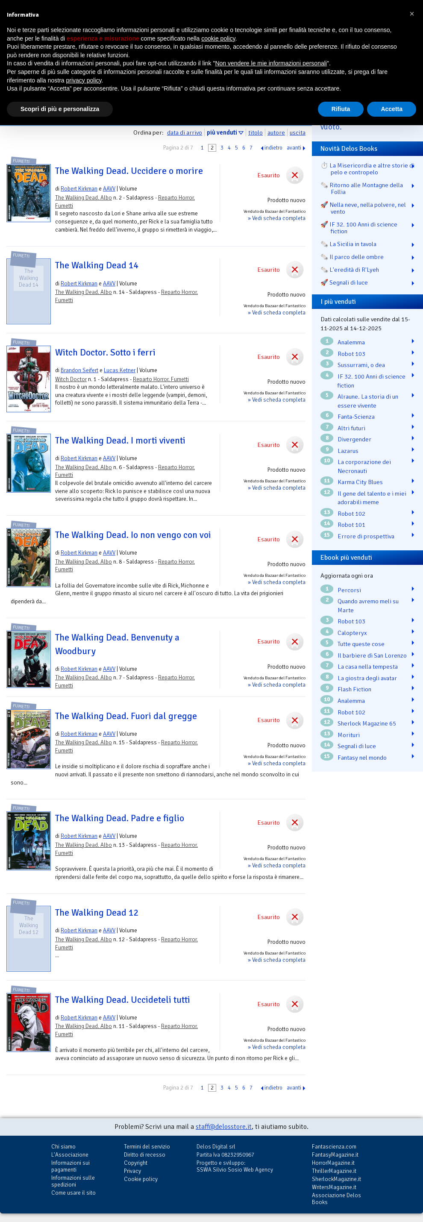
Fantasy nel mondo (362, 757)
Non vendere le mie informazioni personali (270, 63)
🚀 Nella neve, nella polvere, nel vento (363, 208)
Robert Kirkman (79, 188)
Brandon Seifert (79, 370)
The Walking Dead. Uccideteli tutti (122, 999)
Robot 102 (351, 513)
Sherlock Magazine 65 (367, 723)
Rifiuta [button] (341, 109)
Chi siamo (63, 1146)
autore (276, 132)
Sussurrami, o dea (361, 365)
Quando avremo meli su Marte (368, 605)
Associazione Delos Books (336, 1199)
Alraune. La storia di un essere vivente (368, 401)
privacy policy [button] (84, 80)
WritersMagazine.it (334, 1187)
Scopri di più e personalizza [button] (60, 109)
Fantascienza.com (334, 1146)
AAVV (109, 188)
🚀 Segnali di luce (344, 282)
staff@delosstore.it (224, 1126)
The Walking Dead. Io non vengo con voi (133, 534)
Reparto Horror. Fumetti (161, 379)
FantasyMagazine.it (335, 1154)
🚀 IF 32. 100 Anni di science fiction (358, 228)
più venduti (222, 132)
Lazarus (348, 451)
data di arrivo (184, 132)
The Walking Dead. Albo (83, 197)
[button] (412, 14)
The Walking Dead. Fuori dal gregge (126, 716)
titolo (255, 132)
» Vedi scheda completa (277, 218)
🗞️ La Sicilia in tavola (348, 244)
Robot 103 (351, 354)
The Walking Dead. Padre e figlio (119, 818)
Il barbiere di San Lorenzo (372, 655)
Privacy (132, 1171)
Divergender (354, 439)
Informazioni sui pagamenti (70, 1166)
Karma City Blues (360, 482)
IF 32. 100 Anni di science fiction (371, 381)
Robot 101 (351, 525)
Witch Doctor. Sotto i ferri (105, 352)
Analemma (351, 342)
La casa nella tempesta (368, 666)
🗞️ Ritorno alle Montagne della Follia (361, 188)
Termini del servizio (147, 1146)
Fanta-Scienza (356, 416)
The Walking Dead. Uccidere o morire (129, 170)
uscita (298, 132)
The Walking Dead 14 (97, 265)
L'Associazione (69, 1154)
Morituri (349, 735)
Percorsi (349, 590)
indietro (273, 147)
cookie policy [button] (218, 38)
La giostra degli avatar (367, 678)
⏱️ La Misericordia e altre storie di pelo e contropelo (367, 169)
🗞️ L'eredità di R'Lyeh (349, 269)
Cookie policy (141, 1179)
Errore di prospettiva (366, 536)
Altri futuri (351, 428)
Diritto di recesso (144, 1154)
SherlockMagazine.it (336, 1179)
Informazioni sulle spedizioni (73, 1181)
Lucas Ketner (119, 370)
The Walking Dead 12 (97, 912)
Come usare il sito (73, 1192)
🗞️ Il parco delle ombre (352, 256)
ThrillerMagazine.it (334, 1171)
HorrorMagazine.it (333, 1162)
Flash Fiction (354, 689)
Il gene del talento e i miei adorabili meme (372, 498)
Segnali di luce (357, 746)
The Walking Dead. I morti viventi (120, 440)
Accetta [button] (391, 109)
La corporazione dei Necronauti (364, 466)
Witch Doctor (71, 379)
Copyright (135, 1162)
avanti (294, 147)
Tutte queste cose (361, 644)
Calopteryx (352, 633)
